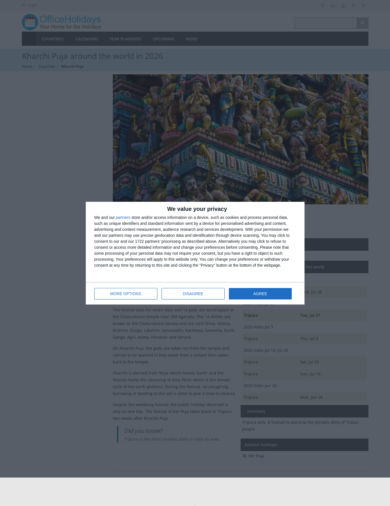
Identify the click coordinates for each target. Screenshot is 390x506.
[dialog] (195, 253)
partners (123, 217)
